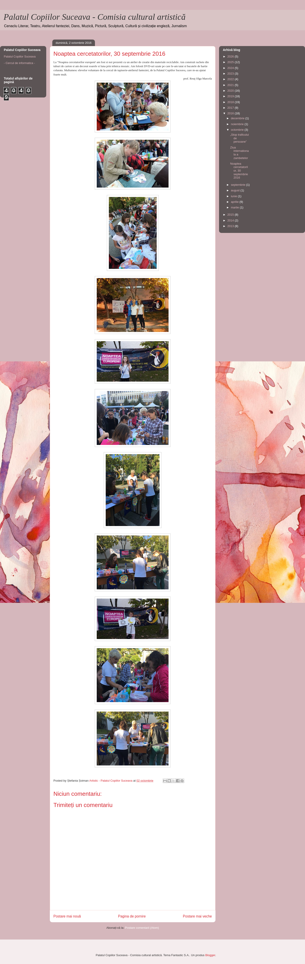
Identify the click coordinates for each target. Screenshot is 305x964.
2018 (231, 102)
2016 (231, 113)
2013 (231, 226)
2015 (231, 214)
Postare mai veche (197, 916)
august (236, 190)
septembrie (238, 184)
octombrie (238, 129)
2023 (231, 73)
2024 (231, 68)
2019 (231, 96)
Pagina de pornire (132, 916)
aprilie (235, 201)
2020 (231, 90)
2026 (231, 56)
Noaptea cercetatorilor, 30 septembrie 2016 (239, 170)
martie (235, 207)
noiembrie (238, 124)
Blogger (210, 955)
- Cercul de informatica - (19, 63)
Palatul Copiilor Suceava (20, 56)
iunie (234, 196)
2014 (231, 220)
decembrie (238, 118)
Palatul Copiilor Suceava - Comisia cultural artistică (95, 17)
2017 (231, 107)
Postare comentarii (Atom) (142, 927)
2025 (231, 62)
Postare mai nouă (67, 916)
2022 (231, 79)
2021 (231, 85)
